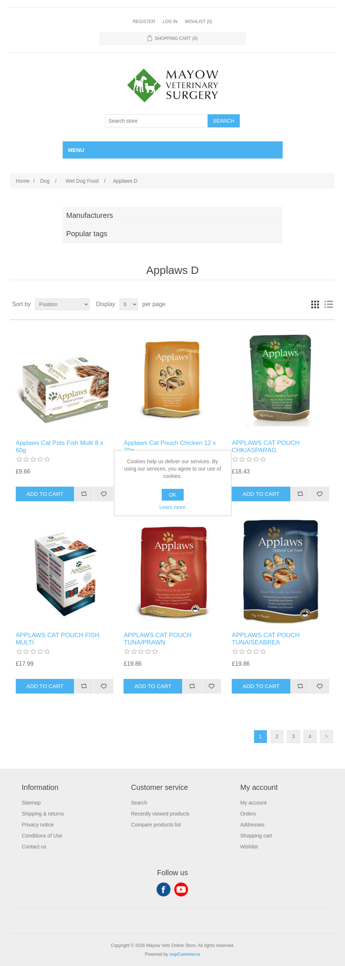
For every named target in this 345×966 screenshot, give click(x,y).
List (328, 304)
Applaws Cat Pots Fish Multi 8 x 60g (59, 446)
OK (172, 495)
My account (253, 803)
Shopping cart (256, 836)
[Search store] (156, 120)
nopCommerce (184, 954)
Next (326, 736)
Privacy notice (38, 825)
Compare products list (156, 825)
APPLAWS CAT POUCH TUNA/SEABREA (266, 639)
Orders (248, 814)
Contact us (34, 847)
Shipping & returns (43, 814)
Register (144, 21)
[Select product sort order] (62, 304)
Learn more (172, 507)
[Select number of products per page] (129, 304)
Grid (315, 304)
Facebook (163, 889)
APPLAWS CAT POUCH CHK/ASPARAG (266, 446)
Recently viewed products (160, 814)
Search (139, 803)
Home (22, 181)
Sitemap (31, 803)
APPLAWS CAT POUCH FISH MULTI (57, 639)
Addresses (252, 825)
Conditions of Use (42, 836)
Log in (169, 21)
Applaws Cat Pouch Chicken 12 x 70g (170, 446)
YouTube (181, 889)
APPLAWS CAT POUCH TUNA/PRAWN (157, 639)
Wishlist (249, 847)
